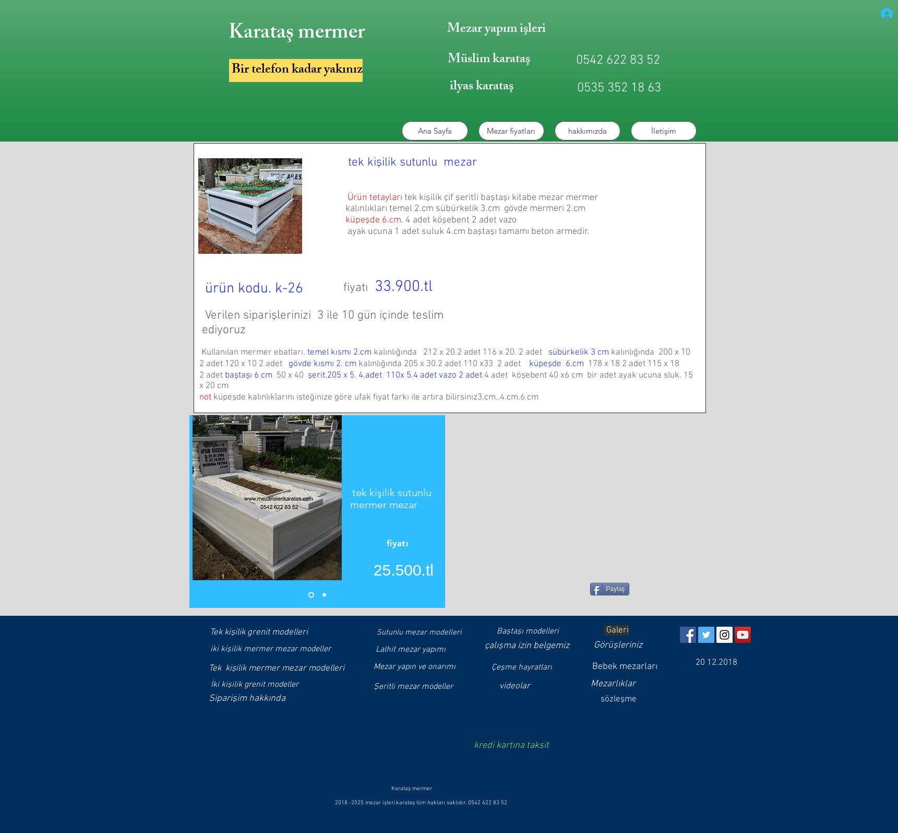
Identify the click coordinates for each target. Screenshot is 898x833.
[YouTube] (743, 635)
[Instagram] (724, 635)
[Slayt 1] (311, 595)
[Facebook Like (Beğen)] (553, 593)
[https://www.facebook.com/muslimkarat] (688, 635)
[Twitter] (706, 635)
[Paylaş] (609, 589)
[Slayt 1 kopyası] (324, 595)
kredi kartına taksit (511, 745)
